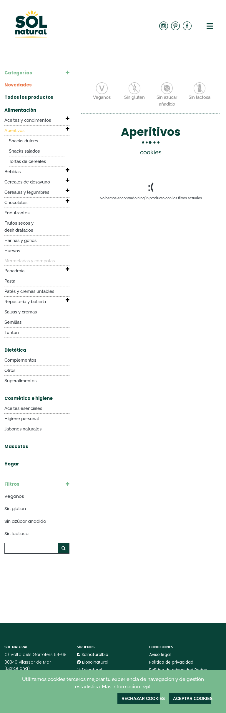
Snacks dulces (23, 140)
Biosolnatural (92, 662)
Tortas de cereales (27, 161)
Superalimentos (20, 380)
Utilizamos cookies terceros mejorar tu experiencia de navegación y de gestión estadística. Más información (113, 683)
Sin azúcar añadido (25, 521)
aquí (146, 687)
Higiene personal (21, 418)
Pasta (9, 281)
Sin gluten (15, 508)
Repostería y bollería (25, 301)
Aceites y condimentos (27, 120)
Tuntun (11, 332)
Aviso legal (160, 654)
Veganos (14, 496)
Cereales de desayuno (27, 182)
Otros (9, 370)
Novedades (18, 85)
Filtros (11, 484)
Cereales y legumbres (26, 192)
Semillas (12, 322)
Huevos (12, 250)
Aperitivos (14, 130)
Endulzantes (16, 213)
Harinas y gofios (20, 240)
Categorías (18, 73)
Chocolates (15, 202)
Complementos (20, 360)
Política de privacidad (171, 662)
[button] (64, 118)
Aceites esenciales (23, 408)
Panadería (14, 270)
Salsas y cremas (20, 312)
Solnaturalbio (92, 654)
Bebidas (12, 171)
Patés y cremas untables (29, 291)
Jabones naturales (22, 429)
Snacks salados (24, 151)
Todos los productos (28, 97)
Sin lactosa (16, 533)
